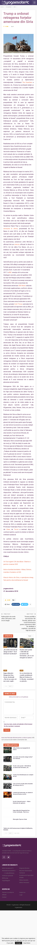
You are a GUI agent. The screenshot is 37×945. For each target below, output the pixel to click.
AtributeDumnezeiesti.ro (8, 870)
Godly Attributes (9, 873)
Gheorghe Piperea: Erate (20, 819)
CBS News (22, 285)
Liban (8, 529)
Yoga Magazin (6, 880)
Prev (6, 686)
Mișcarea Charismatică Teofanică (25, 872)
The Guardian (27, 82)
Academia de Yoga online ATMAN (26, 876)
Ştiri (5, 647)
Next (11, 686)
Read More (26, 943)
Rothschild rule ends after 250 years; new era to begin (8, 618)
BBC (10, 272)
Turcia (16, 529)
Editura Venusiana (24, 882)
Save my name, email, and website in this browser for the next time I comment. (18, 725)
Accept (18, 943)
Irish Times (18, 304)
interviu (17, 244)
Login (20, 895)
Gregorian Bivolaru (24, 868)
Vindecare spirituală (7, 875)
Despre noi (22, 892)
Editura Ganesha (23, 880)
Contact (4, 897)
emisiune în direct (10, 228)
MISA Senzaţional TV (8, 868)
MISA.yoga (5, 878)
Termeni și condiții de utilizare (8, 893)
